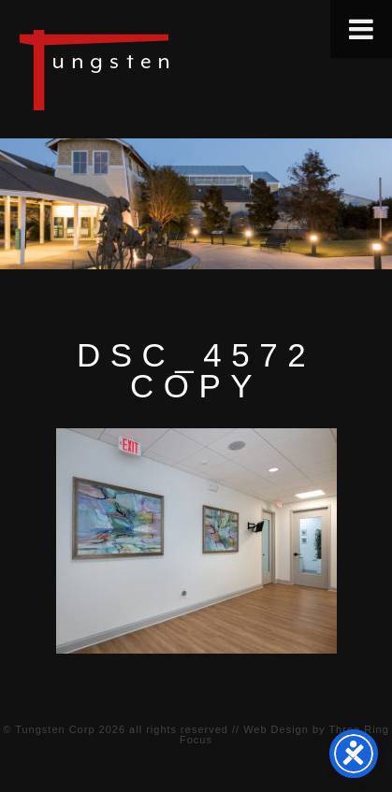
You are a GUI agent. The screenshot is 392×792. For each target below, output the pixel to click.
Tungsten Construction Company (159, 69)
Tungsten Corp (54, 729)
